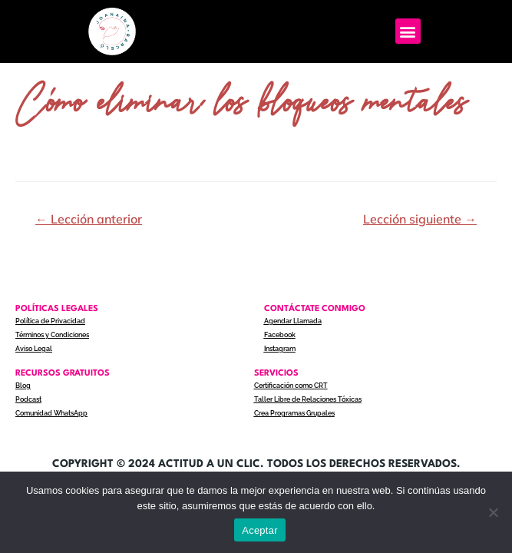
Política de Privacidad (50, 321)
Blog (23, 385)
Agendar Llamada (293, 321)
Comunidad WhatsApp (51, 413)
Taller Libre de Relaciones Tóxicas (308, 399)
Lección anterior (88, 219)
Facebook (280, 335)
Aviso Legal (33, 349)
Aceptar (260, 530)
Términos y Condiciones (52, 335)
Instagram (280, 349)
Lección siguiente (420, 219)
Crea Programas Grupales (294, 413)
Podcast (28, 399)
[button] (408, 31)
